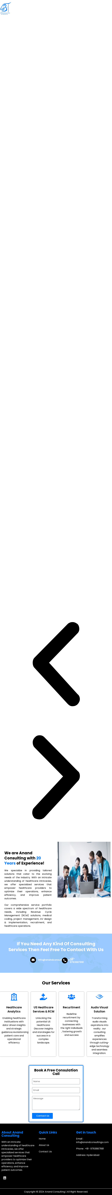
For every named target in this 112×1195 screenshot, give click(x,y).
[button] (56, 664)
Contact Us (45, 1151)
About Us (44, 1145)
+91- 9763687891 (77, 960)
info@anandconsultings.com (55, 959)
